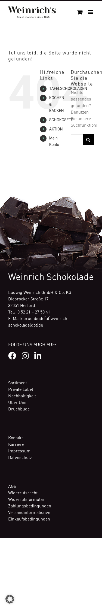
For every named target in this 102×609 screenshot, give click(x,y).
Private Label (20, 390)
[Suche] (88, 139)
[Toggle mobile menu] (91, 12)
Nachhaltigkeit (22, 396)
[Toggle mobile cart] (80, 12)
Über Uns (17, 403)
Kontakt (15, 438)
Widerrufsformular (26, 500)
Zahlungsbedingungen (29, 506)
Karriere (16, 445)
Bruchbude (19, 409)
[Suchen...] (77, 139)
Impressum (19, 451)
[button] (10, 599)
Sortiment (17, 383)
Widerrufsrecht (23, 493)
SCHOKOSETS (61, 120)
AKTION (56, 129)
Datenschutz (20, 458)
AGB (12, 487)
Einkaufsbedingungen (29, 519)
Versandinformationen (29, 513)
